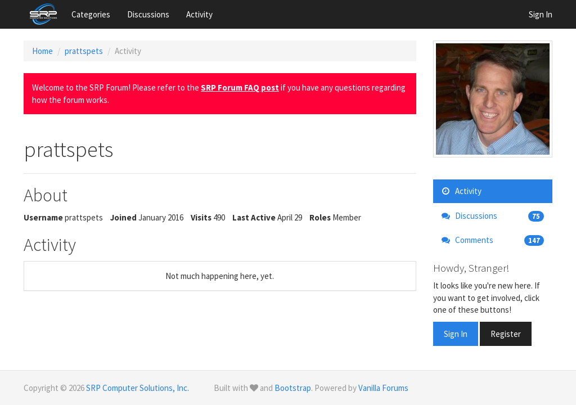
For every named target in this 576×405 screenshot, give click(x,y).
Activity (199, 14)
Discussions (148, 14)
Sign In (540, 14)
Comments (493, 240)
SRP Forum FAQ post (240, 87)
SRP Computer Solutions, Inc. (137, 387)
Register (505, 333)
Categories (90, 14)
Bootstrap (292, 387)
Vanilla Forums (383, 387)
